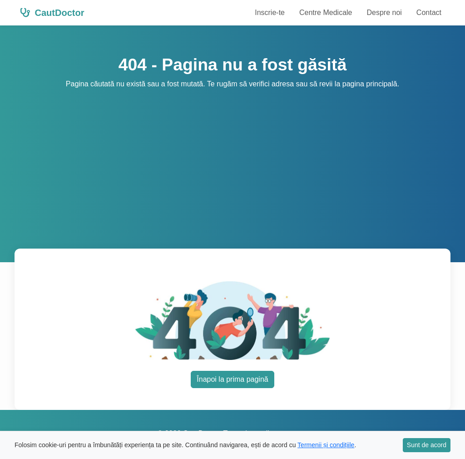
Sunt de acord (426, 445)
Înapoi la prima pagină (232, 379)
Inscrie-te (270, 12)
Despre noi (383, 12)
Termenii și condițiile (325, 445)
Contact (428, 12)
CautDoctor (52, 13)
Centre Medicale (325, 12)
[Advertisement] (232, 157)
